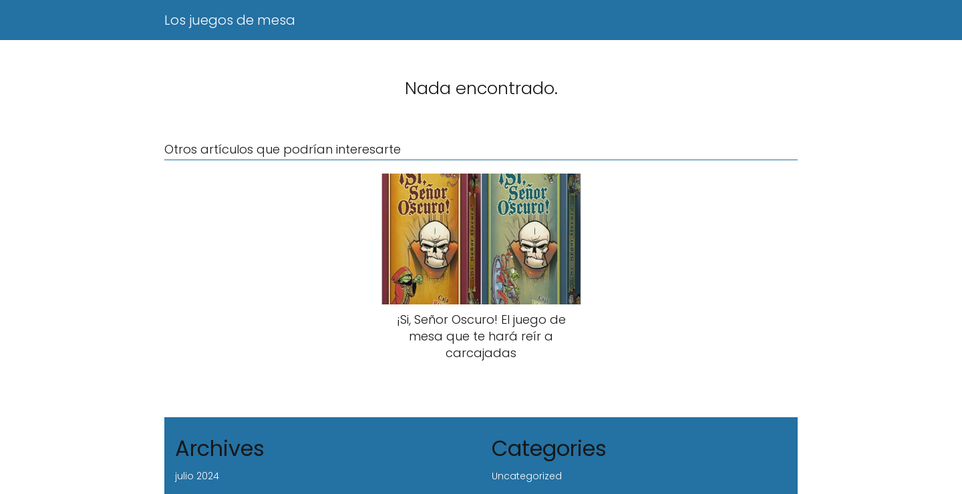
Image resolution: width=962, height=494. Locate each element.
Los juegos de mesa (229, 20)
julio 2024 (197, 476)
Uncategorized (527, 476)
